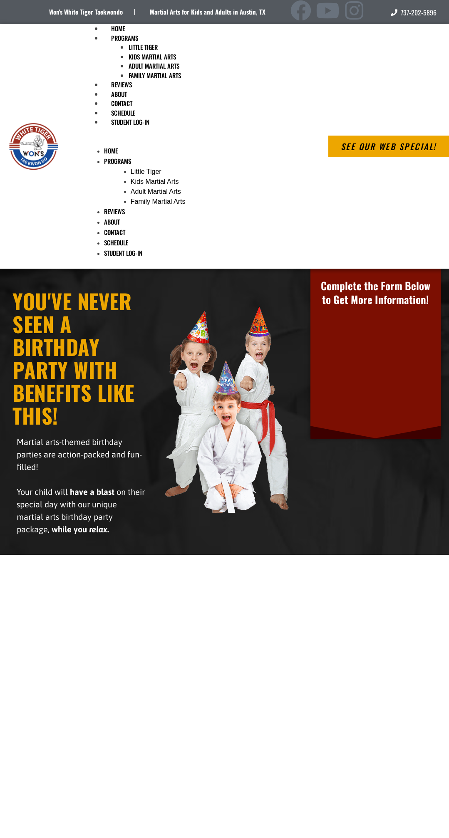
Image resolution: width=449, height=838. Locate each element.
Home (111, 150)
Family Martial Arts (155, 75)
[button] (195, 141)
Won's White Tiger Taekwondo (86, 11)
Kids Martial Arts (152, 56)
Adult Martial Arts (154, 65)
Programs (124, 37)
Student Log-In (130, 121)
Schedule (116, 242)
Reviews (114, 211)
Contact (114, 232)
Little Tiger (143, 47)
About (112, 221)
